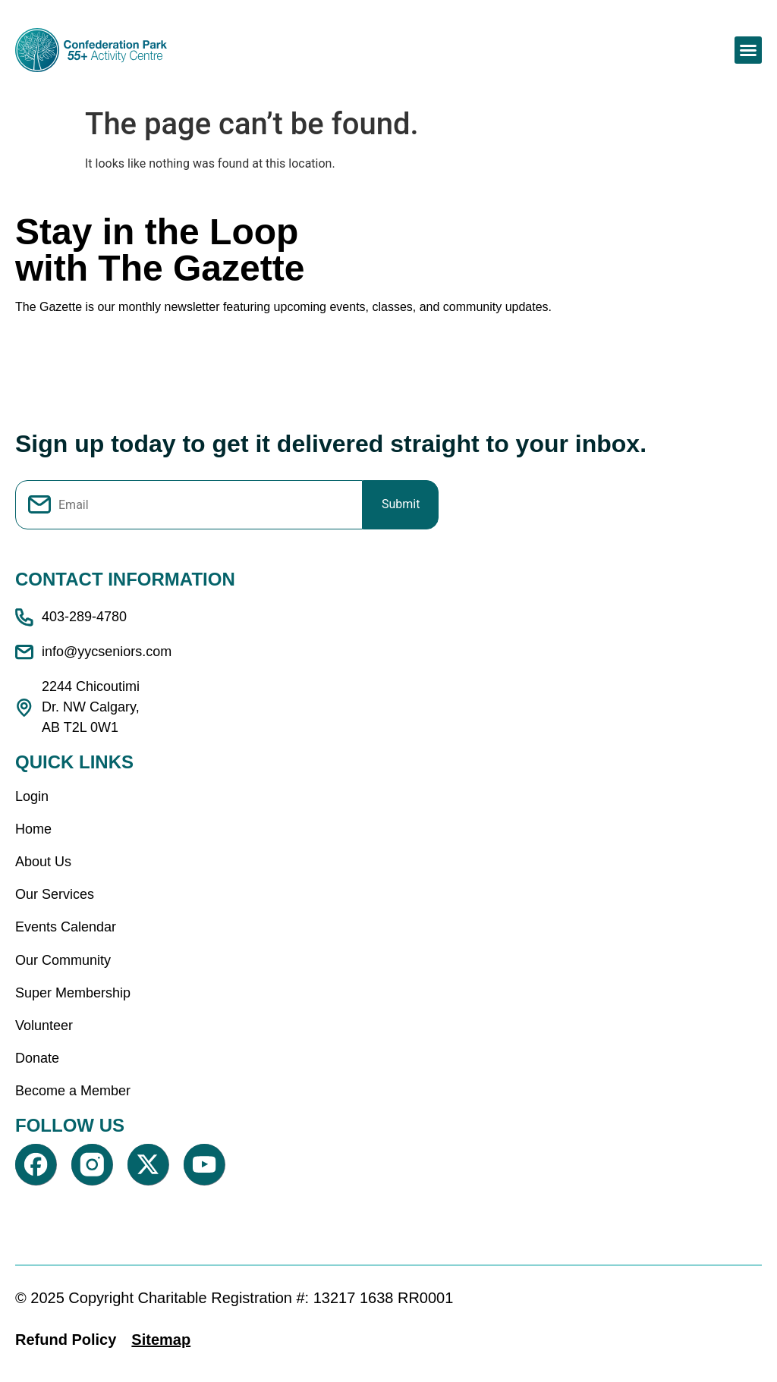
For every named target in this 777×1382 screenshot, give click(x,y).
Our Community (63, 960)
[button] (748, 50)
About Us (43, 861)
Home (33, 829)
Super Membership (73, 992)
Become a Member (73, 1090)
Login (32, 796)
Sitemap (160, 1339)
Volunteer (44, 1025)
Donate (37, 1058)
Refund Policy (65, 1339)
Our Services (54, 894)
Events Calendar (65, 926)
